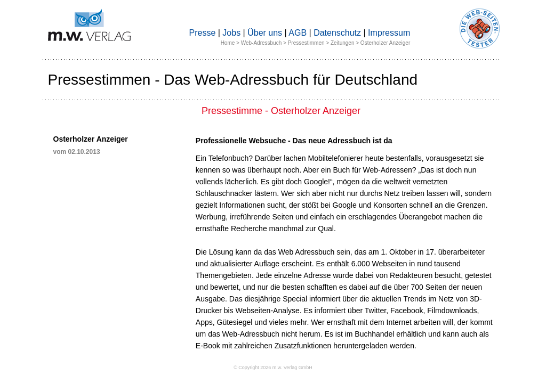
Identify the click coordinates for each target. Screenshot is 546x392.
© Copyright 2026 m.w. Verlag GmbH (273, 367)
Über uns (264, 32)
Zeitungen (342, 43)
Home (228, 43)
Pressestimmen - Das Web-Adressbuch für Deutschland (233, 79)
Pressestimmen (306, 43)
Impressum (389, 32)
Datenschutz (337, 32)
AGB (297, 32)
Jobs (231, 32)
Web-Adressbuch (261, 43)
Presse (202, 32)
